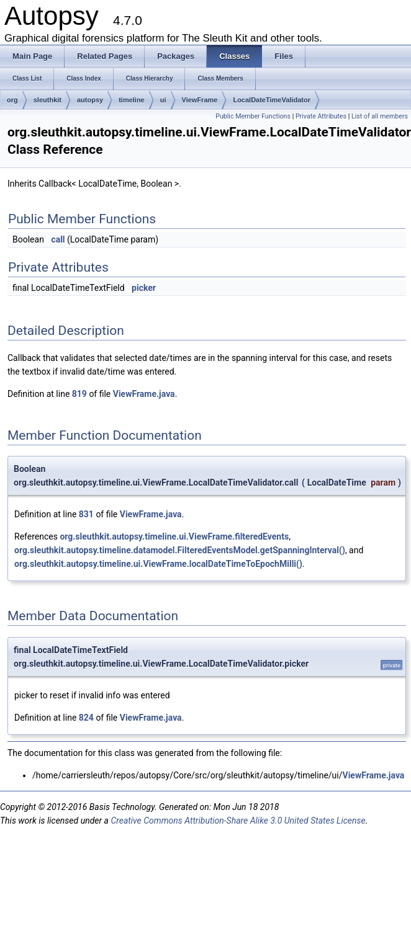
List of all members (379, 116)
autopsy (90, 100)
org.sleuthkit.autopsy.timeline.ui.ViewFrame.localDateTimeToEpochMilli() (158, 564)
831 (86, 514)
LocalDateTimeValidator (271, 100)
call (58, 239)
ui (163, 100)
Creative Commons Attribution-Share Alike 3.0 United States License (238, 821)
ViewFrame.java (144, 394)
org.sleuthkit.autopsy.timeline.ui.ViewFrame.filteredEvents (174, 536)
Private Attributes (321, 116)
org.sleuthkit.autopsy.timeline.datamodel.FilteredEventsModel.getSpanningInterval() (179, 550)
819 (79, 394)
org (12, 100)
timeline (132, 100)
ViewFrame (200, 100)
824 (86, 718)
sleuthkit (47, 100)
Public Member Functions (253, 116)
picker (144, 288)
